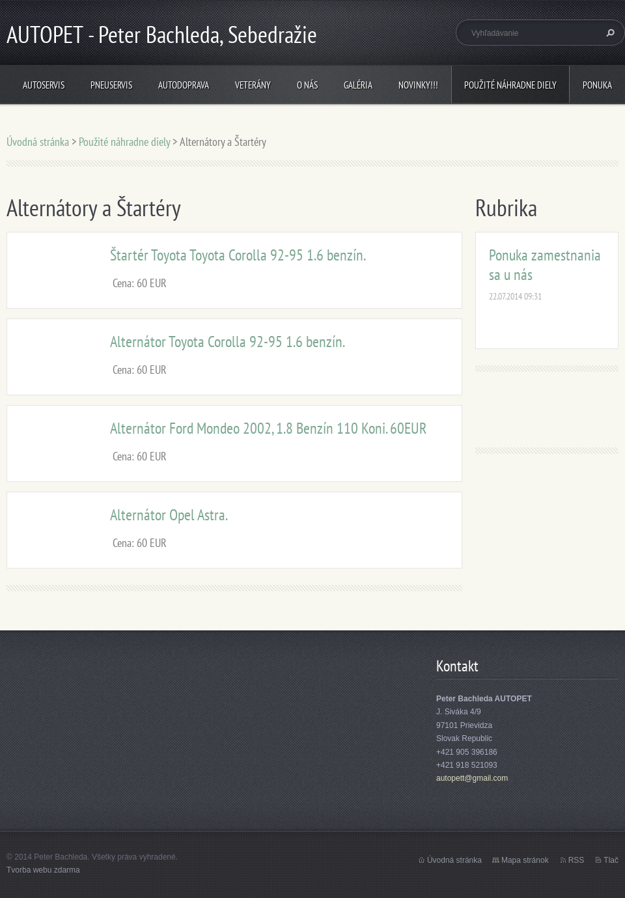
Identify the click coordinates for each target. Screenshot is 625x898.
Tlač (611, 860)
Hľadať (608, 32)
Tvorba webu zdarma (43, 870)
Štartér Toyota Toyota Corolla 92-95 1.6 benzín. (238, 255)
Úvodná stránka (38, 141)
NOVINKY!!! (418, 85)
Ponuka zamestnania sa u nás (545, 265)
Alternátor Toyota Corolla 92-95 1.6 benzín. (227, 341)
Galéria (358, 85)
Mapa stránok (525, 860)
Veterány (253, 85)
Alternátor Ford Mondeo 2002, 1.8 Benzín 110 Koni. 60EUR (268, 428)
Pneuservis (111, 85)
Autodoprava (183, 85)
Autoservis (43, 85)
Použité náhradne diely (510, 85)
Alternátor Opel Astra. (169, 515)
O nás (307, 85)
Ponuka (597, 85)
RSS (576, 860)
